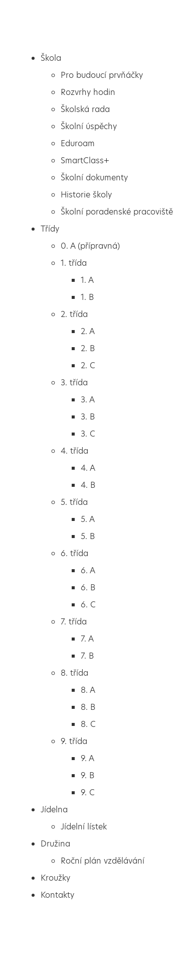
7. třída (74, 621)
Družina (55, 844)
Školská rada (85, 109)
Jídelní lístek (84, 826)
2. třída (74, 314)
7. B (87, 656)
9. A (87, 758)
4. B (88, 485)
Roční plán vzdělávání (102, 861)
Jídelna (54, 809)
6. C (88, 604)
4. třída (74, 451)
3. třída (74, 382)
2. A (88, 331)
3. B (88, 416)
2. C (88, 365)
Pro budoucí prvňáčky (102, 75)
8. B (88, 707)
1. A (87, 280)
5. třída (74, 502)
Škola (51, 58)
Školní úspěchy (89, 126)
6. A (88, 570)
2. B (88, 348)
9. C (88, 792)
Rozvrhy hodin (88, 92)
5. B (88, 536)
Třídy (50, 229)
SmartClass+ (85, 160)
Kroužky (55, 878)
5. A (88, 519)
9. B (87, 775)
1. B (87, 297)
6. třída (74, 553)
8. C (88, 724)
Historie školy (86, 194)
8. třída (74, 673)
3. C (88, 434)
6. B (88, 587)
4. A (88, 468)
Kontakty (57, 895)
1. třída (74, 263)
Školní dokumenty (94, 177)
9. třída (74, 741)
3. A (88, 399)
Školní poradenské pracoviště (117, 212)
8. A (88, 690)
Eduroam (78, 143)
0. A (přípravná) (90, 246)
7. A (87, 639)
